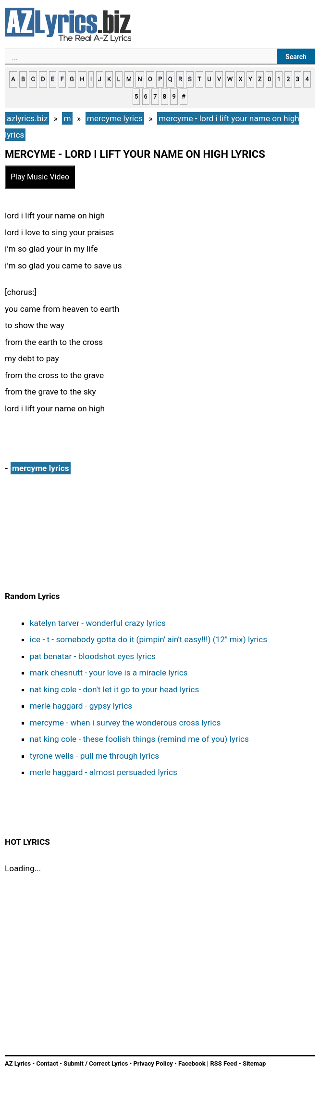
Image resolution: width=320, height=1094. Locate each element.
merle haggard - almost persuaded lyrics (103, 772)
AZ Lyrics (18, 1063)
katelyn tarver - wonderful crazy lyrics (98, 623)
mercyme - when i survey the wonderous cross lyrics (125, 722)
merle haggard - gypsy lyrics (81, 706)
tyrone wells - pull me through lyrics (94, 756)
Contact (47, 1063)
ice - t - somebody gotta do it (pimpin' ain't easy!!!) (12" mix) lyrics (149, 639)
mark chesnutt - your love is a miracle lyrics (109, 672)
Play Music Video (40, 176)
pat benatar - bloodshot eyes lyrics (93, 656)
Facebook (192, 1063)
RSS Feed (224, 1063)
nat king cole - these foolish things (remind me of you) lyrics (139, 739)
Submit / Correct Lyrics (95, 1063)
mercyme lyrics (40, 468)
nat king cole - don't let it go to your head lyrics (114, 689)
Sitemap (254, 1063)
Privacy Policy (152, 1063)
